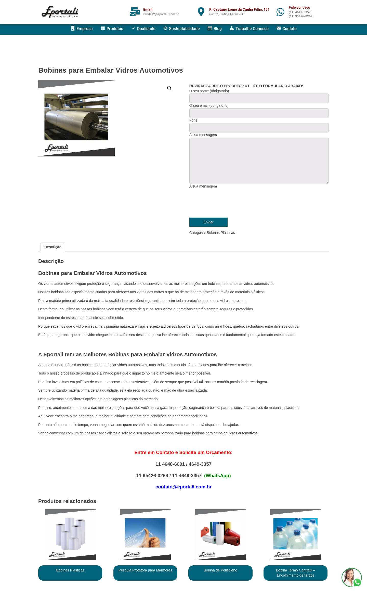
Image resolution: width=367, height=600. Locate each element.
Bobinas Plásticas (221, 233)
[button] (169, 88)
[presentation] (228, 202)
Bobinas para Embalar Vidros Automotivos (110, 70)
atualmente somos (67, 408)
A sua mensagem (203, 186)
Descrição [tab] (52, 247)
